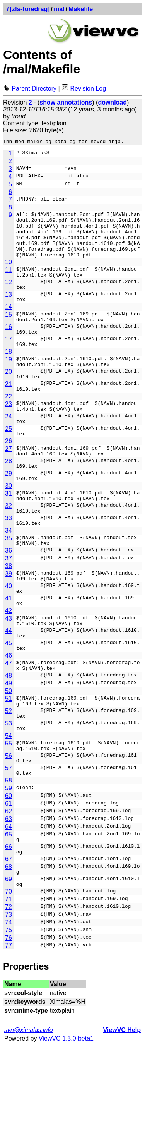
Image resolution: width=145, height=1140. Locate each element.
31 (8, 538)
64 (8, 911)
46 (8, 723)
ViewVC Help (122, 1123)
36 (8, 605)
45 (8, 709)
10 (8, 272)
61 (8, 888)
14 (8, 324)
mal (59, 9)
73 (8, 1008)
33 (8, 568)
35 (8, 590)
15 (8, 332)
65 (8, 919)
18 (8, 376)
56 (8, 835)
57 (8, 850)
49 (8, 753)
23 (8, 435)
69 (8, 970)
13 (8, 309)
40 (8, 642)
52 (8, 784)
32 (8, 553)
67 (8, 948)
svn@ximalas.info (28, 1123)
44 (8, 694)
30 (8, 531)
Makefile (80, 9)
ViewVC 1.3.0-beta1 (66, 1132)
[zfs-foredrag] (29, 9)
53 (8, 798)
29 (8, 516)
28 (8, 501)
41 (8, 657)
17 (8, 361)
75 (8, 1023)
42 (8, 672)
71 (8, 993)
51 (8, 769)
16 (8, 346)
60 (8, 880)
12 (8, 295)
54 (8, 813)
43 (8, 679)
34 (8, 582)
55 (8, 821)
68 (8, 956)
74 (8, 1016)
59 (8, 872)
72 (8, 1000)
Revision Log (83, 88)
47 (8, 731)
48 (8, 746)
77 (8, 1039)
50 (8, 761)
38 (8, 620)
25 (8, 464)
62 (8, 895)
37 (8, 612)
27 (8, 487)
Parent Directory (29, 88)
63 (8, 903)
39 (8, 628)
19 (8, 383)
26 (8, 479)
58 (8, 865)
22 (8, 427)
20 (8, 398)
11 (8, 280)
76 (8, 1031)
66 (8, 933)
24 (8, 450)
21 (8, 413)
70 (8, 985)
